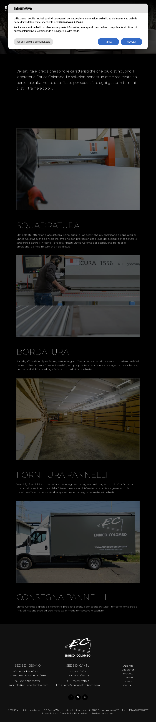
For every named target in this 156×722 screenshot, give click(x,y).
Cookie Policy (66, 713)
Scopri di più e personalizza (33, 41)
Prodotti (128, 673)
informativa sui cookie (71, 22)
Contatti (128, 685)
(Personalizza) (81, 713)
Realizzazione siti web (103, 713)
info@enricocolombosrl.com (82, 685)
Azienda (128, 665)
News (128, 681)
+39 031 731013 (80, 681)
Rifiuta (108, 41)
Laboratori (128, 669)
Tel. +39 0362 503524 (27, 681)
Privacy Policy (49, 713)
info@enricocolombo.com (31, 685)
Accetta (131, 41)
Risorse (128, 677)
